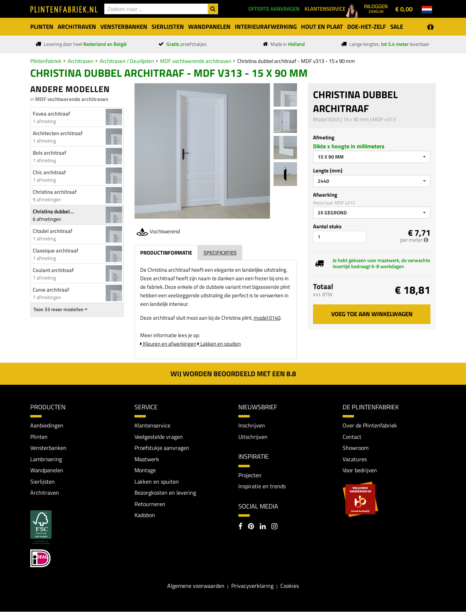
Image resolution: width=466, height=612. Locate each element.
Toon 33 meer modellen (60, 309)
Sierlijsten (42, 481)
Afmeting (323, 137)
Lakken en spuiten (219, 344)
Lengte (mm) (328, 170)
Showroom (356, 448)
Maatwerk (146, 459)
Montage (145, 470)
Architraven (81, 61)
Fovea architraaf (51, 114)
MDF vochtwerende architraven (195, 61)
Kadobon (144, 515)
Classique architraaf (55, 250)
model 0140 (267, 318)
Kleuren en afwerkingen (168, 344)
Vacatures (355, 459)
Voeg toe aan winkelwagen (372, 314)
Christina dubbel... (53, 211)
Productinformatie (166, 253)
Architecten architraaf (58, 133)
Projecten (249, 475)
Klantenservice (152, 425)
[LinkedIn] (263, 527)
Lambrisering (46, 459)
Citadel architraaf (52, 231)
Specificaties (220, 253)
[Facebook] (240, 527)
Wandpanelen (46, 470)
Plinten (39, 436)
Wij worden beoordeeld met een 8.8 (233, 373)
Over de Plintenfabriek (370, 425)
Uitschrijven (253, 436)
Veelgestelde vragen (158, 436)
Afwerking (325, 195)
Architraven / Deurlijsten (127, 61)
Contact (352, 436)
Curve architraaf (51, 290)
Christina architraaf (54, 192)
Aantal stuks (327, 226)
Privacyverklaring (252, 586)
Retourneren (149, 504)
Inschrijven (251, 425)
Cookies (289, 586)
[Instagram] (274, 527)
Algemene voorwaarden (195, 586)
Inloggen (376, 8)
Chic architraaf (49, 172)
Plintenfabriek (46, 61)
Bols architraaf (49, 153)
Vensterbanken (48, 448)
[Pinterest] (251, 527)
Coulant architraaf (53, 270)
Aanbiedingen (46, 425)
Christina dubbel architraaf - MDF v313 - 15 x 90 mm (296, 61)
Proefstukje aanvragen (161, 448)
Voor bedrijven (360, 470)
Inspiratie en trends (262, 486)
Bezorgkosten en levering (165, 493)
